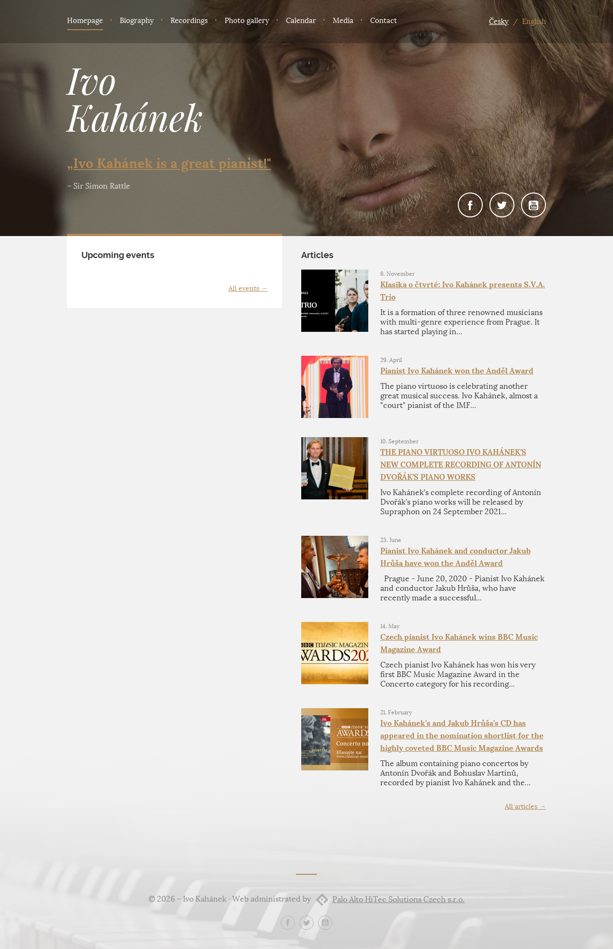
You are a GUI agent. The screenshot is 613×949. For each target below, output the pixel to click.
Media (343, 20)
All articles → (525, 806)
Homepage (85, 20)
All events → (248, 288)
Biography (137, 20)
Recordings (189, 20)
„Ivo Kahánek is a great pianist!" (169, 163)
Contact (383, 20)
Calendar (301, 20)
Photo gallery (247, 20)
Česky (499, 21)
